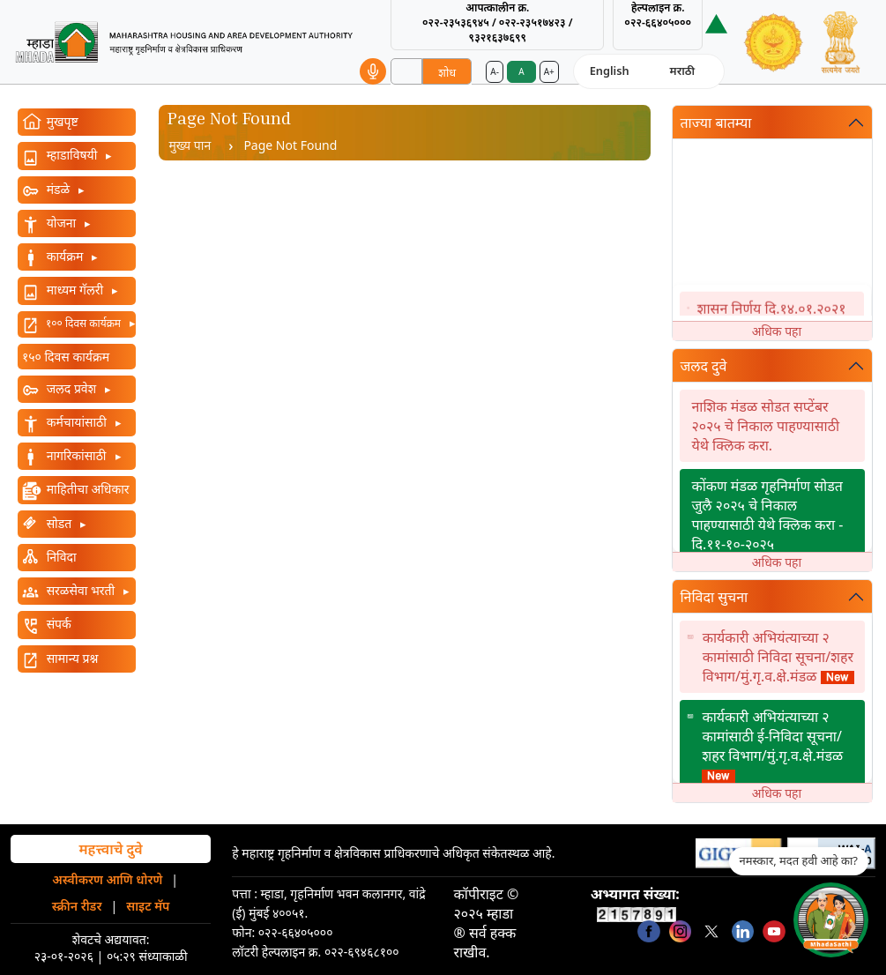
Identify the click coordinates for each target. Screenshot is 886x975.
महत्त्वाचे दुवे (110, 849)
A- (494, 71)
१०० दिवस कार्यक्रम (83, 323)
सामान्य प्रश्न (70, 658)
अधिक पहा (776, 331)
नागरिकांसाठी (76, 455)
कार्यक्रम (64, 256)
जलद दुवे (703, 366)
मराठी (682, 70)
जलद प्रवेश (71, 388)
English (609, 70)
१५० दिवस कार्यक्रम (65, 356)
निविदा (60, 556)
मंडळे (58, 189)
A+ (549, 71)
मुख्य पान (190, 145)
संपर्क (57, 623)
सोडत (59, 523)
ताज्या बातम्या (715, 122)
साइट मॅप (147, 905)
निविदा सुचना (714, 597)
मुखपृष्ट (60, 121)
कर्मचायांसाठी (76, 421)
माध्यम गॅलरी (75, 289)
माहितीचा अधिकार (86, 488)
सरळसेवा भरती (80, 590)
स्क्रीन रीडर (77, 905)
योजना (61, 222)
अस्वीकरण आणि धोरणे (107, 879)
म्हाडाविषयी (72, 154)
